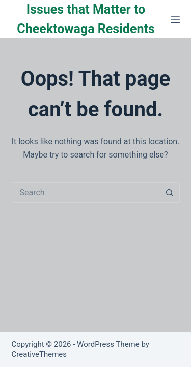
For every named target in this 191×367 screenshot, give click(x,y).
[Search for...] (85, 192)
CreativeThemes (39, 354)
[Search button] (169, 192)
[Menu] (175, 19)
